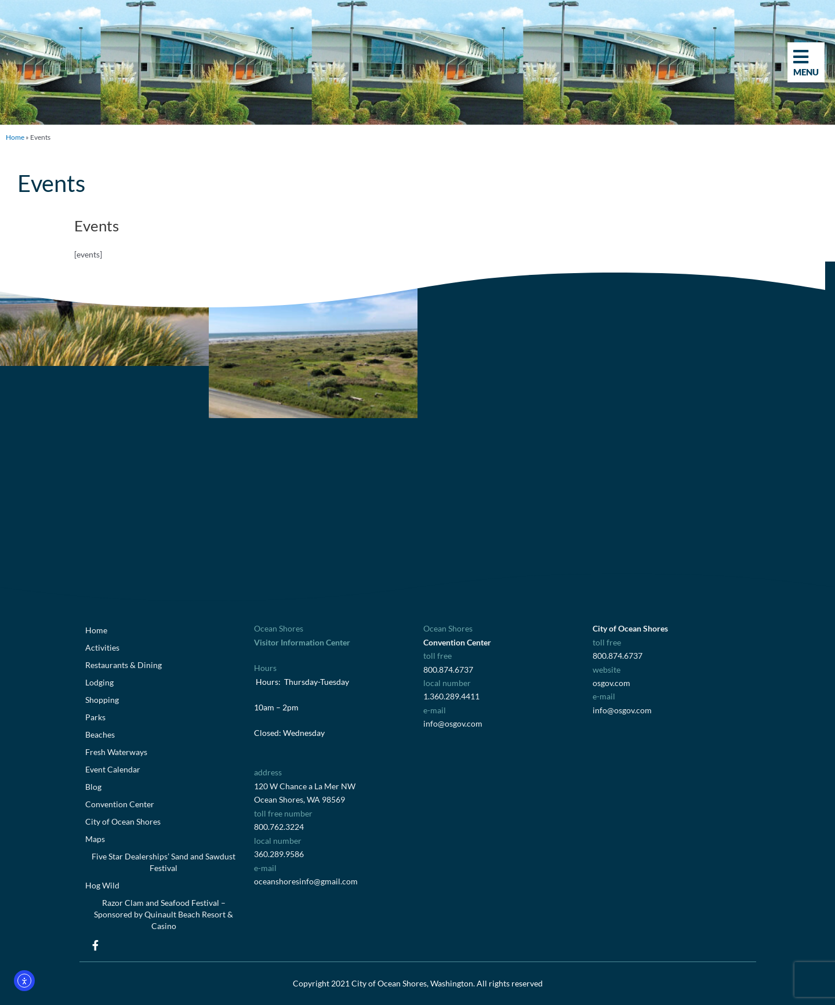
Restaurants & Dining (123, 665)
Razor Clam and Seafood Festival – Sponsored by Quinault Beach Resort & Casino (163, 914)
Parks (95, 717)
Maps (95, 839)
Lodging (99, 682)
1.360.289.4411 (451, 696)
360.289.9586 (279, 854)
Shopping (102, 700)
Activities (102, 647)
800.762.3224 (279, 827)
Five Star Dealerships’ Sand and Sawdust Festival (163, 862)
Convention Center (119, 804)
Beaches (100, 734)
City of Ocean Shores (123, 821)
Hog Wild (102, 885)
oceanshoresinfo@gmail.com (306, 881)
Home (15, 137)
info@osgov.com (452, 723)
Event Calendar (112, 769)
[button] (7, 53)
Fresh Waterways (116, 752)
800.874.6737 (448, 669)
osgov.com (611, 683)
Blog (93, 787)
